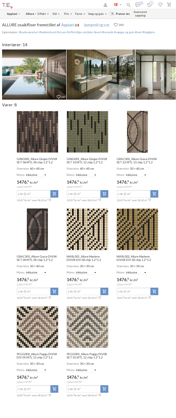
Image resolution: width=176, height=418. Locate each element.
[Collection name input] (30, 13)
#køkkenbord (47, 32)
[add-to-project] (54, 194)
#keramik (107, 32)
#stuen (61, 32)
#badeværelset (29, 32)
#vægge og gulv (123, 32)
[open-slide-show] (37, 131)
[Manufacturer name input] (12, 13)
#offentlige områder (79, 32)
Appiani (67, 24)
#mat (138, 32)
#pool (97, 32)
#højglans (148, 32)
